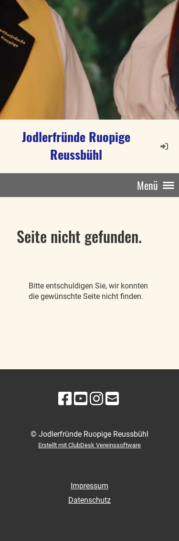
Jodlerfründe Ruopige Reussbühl (76, 146)
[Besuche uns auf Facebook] (65, 399)
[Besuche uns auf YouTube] (80, 399)
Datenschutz (89, 500)
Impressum (89, 485)
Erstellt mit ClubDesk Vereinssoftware (89, 445)
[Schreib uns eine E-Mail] (112, 399)
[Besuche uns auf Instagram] (96, 399)
